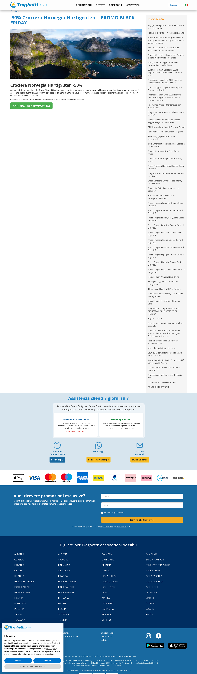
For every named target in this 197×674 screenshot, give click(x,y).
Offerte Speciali (107, 633)
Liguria (18, 597)
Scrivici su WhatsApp (98, 459)
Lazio (105, 592)
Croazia (63, 559)
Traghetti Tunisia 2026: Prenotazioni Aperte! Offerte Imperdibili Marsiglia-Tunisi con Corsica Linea (164, 333)
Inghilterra (153, 570)
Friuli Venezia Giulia (158, 565)
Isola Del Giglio (24, 581)
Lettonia (151, 592)
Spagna (106, 614)
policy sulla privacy (117, 513)
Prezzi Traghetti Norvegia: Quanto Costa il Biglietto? (166, 167)
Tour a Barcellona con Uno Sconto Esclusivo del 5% (163, 342)
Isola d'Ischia (154, 576)
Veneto (106, 619)
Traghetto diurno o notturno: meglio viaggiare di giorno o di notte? (164, 121)
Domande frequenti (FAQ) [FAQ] (57, 453)
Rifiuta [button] (18, 660)
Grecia (106, 570)
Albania (19, 554)
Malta (106, 597)
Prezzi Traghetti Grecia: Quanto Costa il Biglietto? (165, 241)
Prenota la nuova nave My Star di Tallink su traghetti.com (165, 295)
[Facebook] (158, 635)
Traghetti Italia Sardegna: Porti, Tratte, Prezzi (165, 160)
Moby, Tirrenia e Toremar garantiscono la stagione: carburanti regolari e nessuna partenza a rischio (166, 40)
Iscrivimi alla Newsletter (142, 520)
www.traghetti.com (28, 5)
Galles (18, 570)
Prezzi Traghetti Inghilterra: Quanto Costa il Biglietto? (166, 271)
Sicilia (18, 614)
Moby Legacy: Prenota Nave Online (163, 277)
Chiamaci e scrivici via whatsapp (162, 382)
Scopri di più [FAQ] (57, 459)
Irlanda (19, 576)
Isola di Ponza (154, 581)
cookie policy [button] (51, 649)
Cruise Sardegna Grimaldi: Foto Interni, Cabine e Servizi (165, 182)
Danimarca (108, 559)
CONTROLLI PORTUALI (158, 387)
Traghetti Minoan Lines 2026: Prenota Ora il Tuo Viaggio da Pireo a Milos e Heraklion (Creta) (164, 97)
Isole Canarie (66, 587)
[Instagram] (150, 635)
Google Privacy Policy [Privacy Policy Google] (106, 527)
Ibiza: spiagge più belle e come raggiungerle (161, 137)
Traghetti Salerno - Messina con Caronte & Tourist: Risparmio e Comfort (166, 56)
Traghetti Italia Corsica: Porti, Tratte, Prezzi (164, 152)
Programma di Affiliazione (66, 636)
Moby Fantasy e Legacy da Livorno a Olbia (164, 302)
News (14, 11)
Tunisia (62, 619)
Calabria (107, 554)
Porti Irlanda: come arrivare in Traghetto (165, 131)
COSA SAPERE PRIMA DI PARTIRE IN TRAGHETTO (164, 369)
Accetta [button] (47, 660)
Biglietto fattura (155, 318)
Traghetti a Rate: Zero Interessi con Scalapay (163, 189)
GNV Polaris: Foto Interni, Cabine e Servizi (166, 127)
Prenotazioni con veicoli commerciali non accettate (166, 324)
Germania (64, 570)
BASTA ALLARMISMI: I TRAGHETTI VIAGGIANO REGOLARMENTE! (163, 49)
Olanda (150, 603)
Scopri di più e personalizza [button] (32, 666)
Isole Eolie (152, 587)
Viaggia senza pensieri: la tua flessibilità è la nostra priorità (166, 26)
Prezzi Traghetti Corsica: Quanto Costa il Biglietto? (166, 226)
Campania (151, 554)
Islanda (63, 576)
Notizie (104, 640)
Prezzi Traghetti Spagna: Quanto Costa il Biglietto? (166, 256)
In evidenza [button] (156, 19)
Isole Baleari (22, 587)
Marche (150, 597)
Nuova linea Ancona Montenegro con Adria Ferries (164, 106)
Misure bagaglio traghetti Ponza (162, 348)
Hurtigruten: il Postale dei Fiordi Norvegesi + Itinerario (161, 197)
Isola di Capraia (67, 581)
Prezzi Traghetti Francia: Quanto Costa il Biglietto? (165, 263)
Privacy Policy (108, 656)
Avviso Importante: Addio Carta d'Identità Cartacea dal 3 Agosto (166, 361)
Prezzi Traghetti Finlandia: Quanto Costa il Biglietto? (165, 204)
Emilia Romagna (155, 559)
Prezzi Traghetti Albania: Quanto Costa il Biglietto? (165, 234)
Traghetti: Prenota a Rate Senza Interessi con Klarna (166, 174)
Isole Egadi (108, 587)
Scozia (150, 608)
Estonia (19, 565)
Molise (62, 603)
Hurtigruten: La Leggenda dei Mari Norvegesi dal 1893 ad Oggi (163, 63)
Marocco (20, 603)
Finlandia (64, 565)
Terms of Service (122, 527)
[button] (133, 5)
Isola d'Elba (109, 576)
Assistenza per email (139, 453)
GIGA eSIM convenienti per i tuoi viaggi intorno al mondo (165, 354)
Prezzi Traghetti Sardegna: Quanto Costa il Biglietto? (166, 219)
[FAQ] (57, 446)
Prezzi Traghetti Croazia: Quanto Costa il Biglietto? (166, 248)
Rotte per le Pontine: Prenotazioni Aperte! (166, 33)
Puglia (62, 608)
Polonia (19, 608)
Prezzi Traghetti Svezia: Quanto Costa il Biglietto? (165, 211)
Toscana (19, 619)
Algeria (62, 554)
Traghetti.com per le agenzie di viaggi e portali (165, 376)
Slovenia (63, 614)
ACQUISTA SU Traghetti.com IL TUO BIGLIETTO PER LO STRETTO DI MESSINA (164, 311)
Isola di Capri (110, 581)
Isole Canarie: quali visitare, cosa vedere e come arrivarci (166, 145)
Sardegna (108, 608)
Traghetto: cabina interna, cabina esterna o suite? (166, 113)
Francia (106, 565)
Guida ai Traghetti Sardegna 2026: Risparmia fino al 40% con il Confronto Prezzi (165, 72)
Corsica (19, 559)
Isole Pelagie (22, 592)
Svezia (149, 614)
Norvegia (107, 603)
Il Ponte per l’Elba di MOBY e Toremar (164, 289)
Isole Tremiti (66, 592)
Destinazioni (106, 636)
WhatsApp (98, 451)
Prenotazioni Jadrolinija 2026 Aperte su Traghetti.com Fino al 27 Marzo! (165, 81)
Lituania (63, 597)
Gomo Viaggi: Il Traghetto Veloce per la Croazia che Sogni (165, 88)
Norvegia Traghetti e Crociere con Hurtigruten (163, 283)
